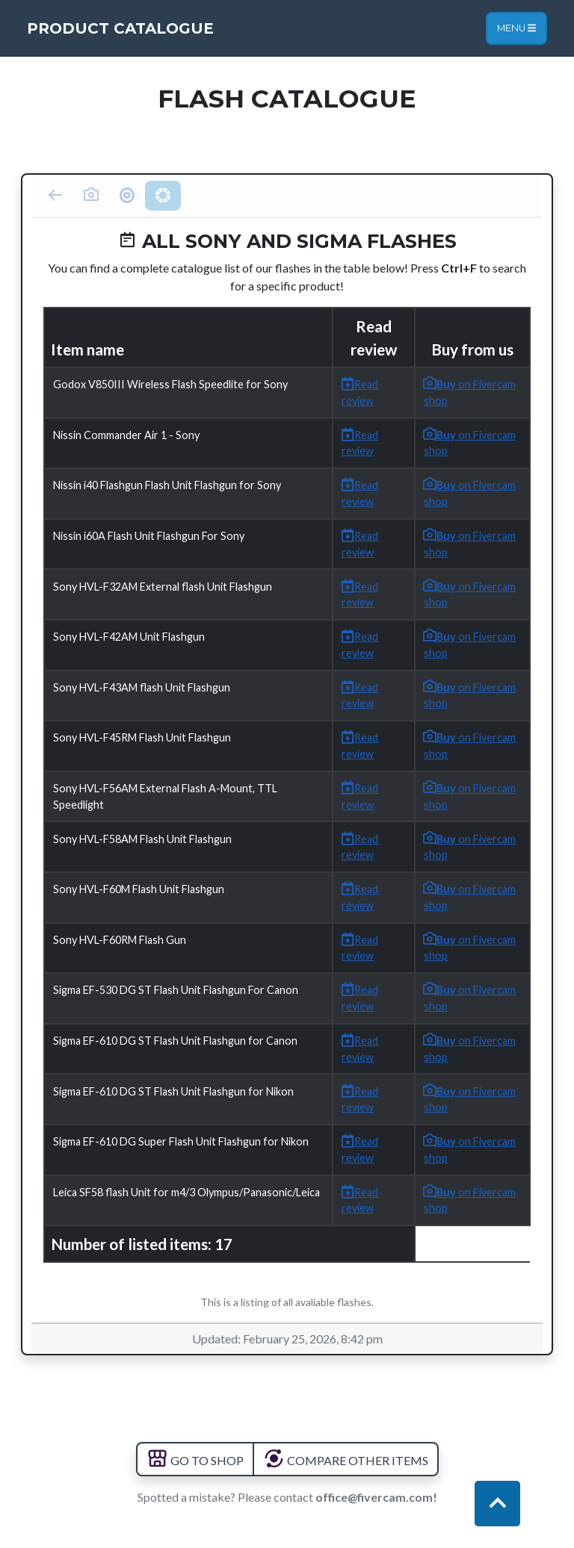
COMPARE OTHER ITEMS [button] (345, 1460)
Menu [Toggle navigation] (516, 28)
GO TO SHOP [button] (195, 1460)
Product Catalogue (120, 28)
